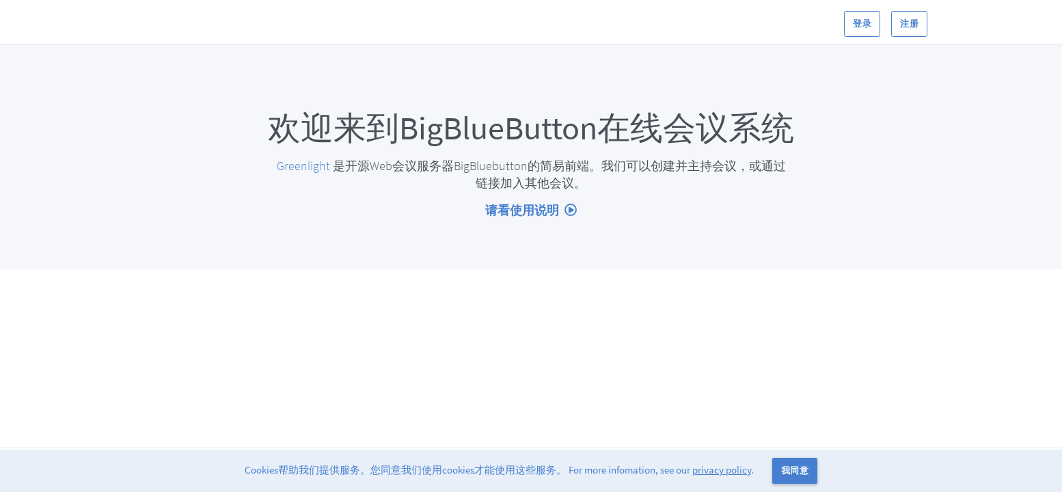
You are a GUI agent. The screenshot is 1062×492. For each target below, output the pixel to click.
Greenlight (303, 166)
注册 (909, 23)
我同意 (794, 470)
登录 (862, 23)
